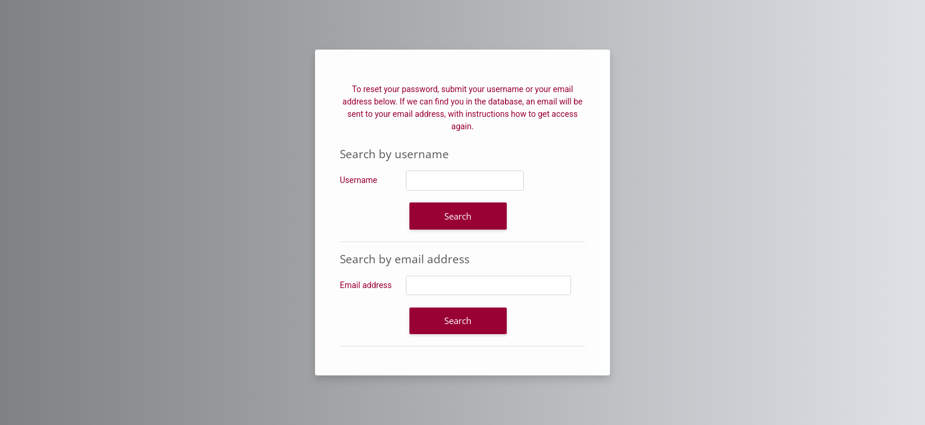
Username (359, 180)
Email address (366, 285)
